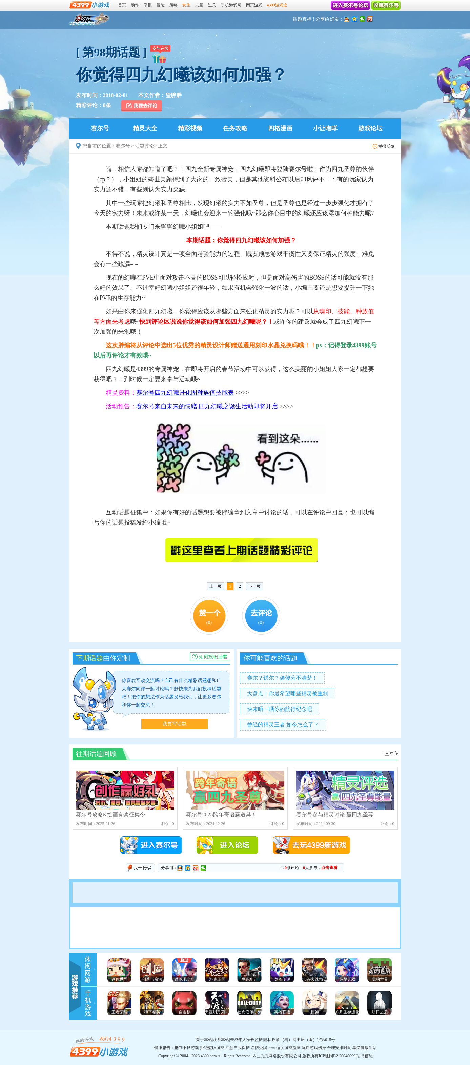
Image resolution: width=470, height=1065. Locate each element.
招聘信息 (364, 1055)
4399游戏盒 (277, 5)
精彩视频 (190, 128)
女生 (186, 5)
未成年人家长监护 (246, 1039)
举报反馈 (386, 146)
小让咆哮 (325, 128)
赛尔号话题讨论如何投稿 (210, 656)
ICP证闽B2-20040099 (337, 1055)
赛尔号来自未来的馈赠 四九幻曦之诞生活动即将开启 (207, 406)
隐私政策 (271, 1039)
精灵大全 (145, 128)
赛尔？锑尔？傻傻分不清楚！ (282, 678)
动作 (135, 5)
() (209, 622)
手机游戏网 (231, 5)
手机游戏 (91, 1003)
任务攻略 (235, 128)
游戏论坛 (370, 128)
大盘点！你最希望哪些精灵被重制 (287, 693)
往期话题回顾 (96, 753)
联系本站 (221, 1039)
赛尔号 (90, 19)
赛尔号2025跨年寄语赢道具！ (235, 794)
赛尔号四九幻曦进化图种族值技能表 (185, 392)
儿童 (199, 5)
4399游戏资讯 (91, 969)
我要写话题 (174, 723)
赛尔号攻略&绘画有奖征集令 (125, 794)
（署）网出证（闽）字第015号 (307, 1039)
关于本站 (204, 1039)
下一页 (254, 586)
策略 (173, 5)
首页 (122, 5)
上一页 (215, 586)
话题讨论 (144, 145)
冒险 (161, 5)
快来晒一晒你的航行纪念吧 (279, 709)
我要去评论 (142, 105)
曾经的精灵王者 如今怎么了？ (283, 725)
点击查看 (329, 867)
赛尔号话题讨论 (391, 753)
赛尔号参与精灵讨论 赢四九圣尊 (345, 794)
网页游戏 (254, 5)
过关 (212, 5)
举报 (148, 5)
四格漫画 (280, 128)
